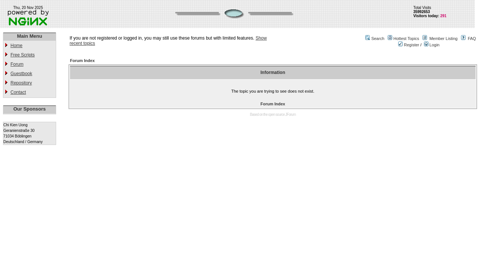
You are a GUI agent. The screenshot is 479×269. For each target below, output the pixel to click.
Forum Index (82, 60)
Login (432, 45)
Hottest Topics (406, 38)
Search (377, 38)
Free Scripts (22, 55)
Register (408, 45)
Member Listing (443, 38)
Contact (18, 92)
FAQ (472, 38)
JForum (290, 114)
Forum (17, 64)
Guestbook (21, 73)
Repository (21, 83)
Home (16, 45)
